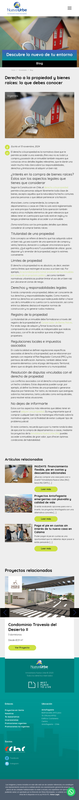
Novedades (23, 70)
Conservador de (56, 322)
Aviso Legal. (55, 794)
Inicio (13, 70)
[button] (71, 793)
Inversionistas (11, 720)
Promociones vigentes (15, 723)
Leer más (46, 489)
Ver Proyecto (22, 647)
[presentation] (4, 612)
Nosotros (9, 713)
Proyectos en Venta (14, 710)
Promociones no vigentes (17, 726)
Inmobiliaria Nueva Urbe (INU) (45, 433)
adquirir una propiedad (32, 411)
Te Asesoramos (12, 717)
